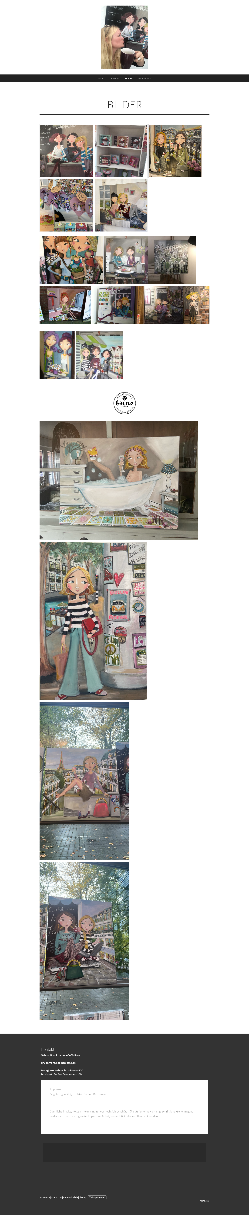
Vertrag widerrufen (97, 1197)
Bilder (129, 78)
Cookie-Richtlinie (70, 1197)
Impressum (145, 78)
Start (101, 78)
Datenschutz (56, 1197)
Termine (115, 78)
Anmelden (204, 1200)
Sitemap (82, 1197)
